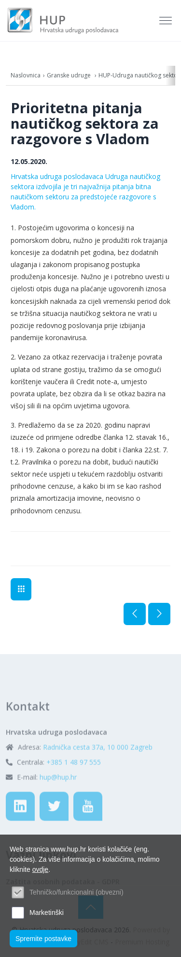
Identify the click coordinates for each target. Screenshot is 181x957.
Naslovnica (26, 75)
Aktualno (21, 589)
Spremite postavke (43, 938)
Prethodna (135, 614)
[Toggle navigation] (166, 21)
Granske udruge (69, 75)
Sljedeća (159, 614)
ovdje (40, 869)
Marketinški (46, 912)
